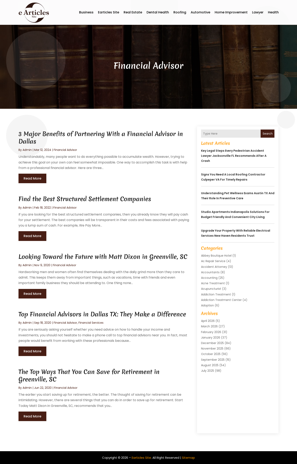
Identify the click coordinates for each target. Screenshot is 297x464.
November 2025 (212, 348)
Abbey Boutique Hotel (216, 256)
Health (273, 12)
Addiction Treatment (216, 294)
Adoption (207, 305)
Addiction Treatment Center (221, 300)
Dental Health (158, 12)
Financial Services (90, 323)
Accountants (210, 272)
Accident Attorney (214, 267)
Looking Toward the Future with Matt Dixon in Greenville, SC (102, 257)
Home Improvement (231, 12)
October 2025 (211, 354)
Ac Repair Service (213, 261)
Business (86, 12)
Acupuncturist (211, 289)
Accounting (209, 278)
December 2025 (212, 343)
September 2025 (213, 360)
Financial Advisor (65, 150)
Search (268, 134)
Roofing (179, 12)
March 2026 (209, 326)
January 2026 (210, 337)
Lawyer (257, 12)
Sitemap (188, 457)
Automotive (200, 12)
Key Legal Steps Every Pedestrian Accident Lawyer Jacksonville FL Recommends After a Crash (234, 156)
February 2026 (211, 332)
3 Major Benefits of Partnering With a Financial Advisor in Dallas (100, 137)
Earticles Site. (142, 457)
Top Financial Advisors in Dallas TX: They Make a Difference (102, 314)
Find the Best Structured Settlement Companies (84, 199)
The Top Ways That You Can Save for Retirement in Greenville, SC (89, 375)
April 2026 (208, 321)
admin (27, 150)
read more (32, 178)
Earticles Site (108, 12)
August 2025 (210, 365)
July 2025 (207, 371)
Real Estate (133, 12)
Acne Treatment (213, 283)
